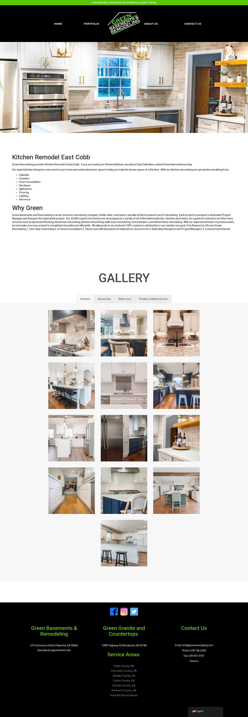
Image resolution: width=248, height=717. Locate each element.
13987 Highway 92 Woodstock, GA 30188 (124, 645)
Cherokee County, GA (124, 670)
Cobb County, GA (124, 666)
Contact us (192, 23)
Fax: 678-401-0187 (194, 655)
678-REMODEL (99, 2)
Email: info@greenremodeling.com (194, 645)
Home (58, 23)
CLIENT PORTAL (148, 2)
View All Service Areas (124, 695)
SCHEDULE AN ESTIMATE (123, 2)
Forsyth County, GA (124, 685)
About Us (151, 23)
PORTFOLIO (91, 23)
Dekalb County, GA (124, 675)
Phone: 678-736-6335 (194, 650)
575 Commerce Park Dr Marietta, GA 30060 (54, 645)
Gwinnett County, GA (124, 690)
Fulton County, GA (124, 680)
